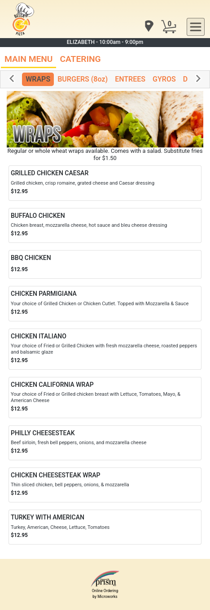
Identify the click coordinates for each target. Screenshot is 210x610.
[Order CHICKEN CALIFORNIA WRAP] (105, 397)
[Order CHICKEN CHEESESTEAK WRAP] (105, 485)
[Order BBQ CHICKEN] (105, 265)
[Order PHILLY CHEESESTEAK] (105, 443)
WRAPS (38, 79)
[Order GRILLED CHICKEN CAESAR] (105, 183)
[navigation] (148, 27)
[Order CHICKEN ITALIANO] (105, 349)
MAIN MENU (28, 59)
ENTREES (130, 79)
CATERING (80, 59)
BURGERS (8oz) (82, 79)
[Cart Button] (169, 27)
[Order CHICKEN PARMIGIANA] (105, 303)
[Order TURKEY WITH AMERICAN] (105, 527)
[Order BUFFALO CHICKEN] (105, 225)
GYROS (164, 79)
